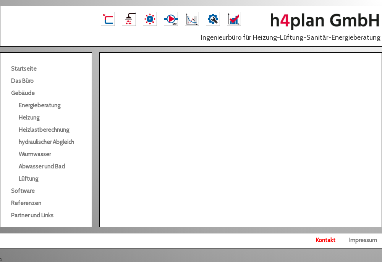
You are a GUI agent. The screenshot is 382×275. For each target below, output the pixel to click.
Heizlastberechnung (44, 129)
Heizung (29, 117)
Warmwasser (35, 154)
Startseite (24, 68)
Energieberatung (39, 105)
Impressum (363, 240)
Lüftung (28, 178)
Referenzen (26, 203)
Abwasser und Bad (42, 166)
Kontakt (325, 240)
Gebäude (23, 93)
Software (23, 191)
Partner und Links (32, 215)
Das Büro (22, 81)
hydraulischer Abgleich (46, 142)
